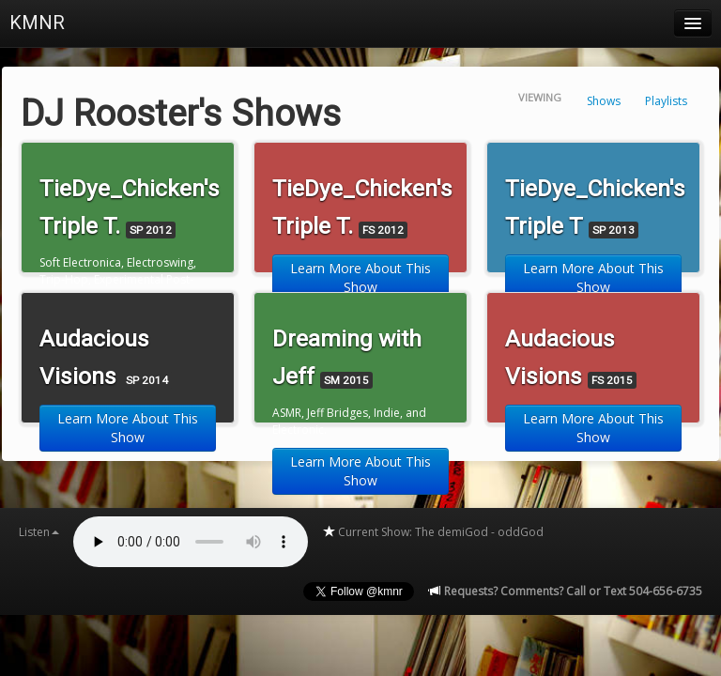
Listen (39, 532)
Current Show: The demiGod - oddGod (433, 532)
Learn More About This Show (360, 277)
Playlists (666, 101)
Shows (604, 101)
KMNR (37, 22)
